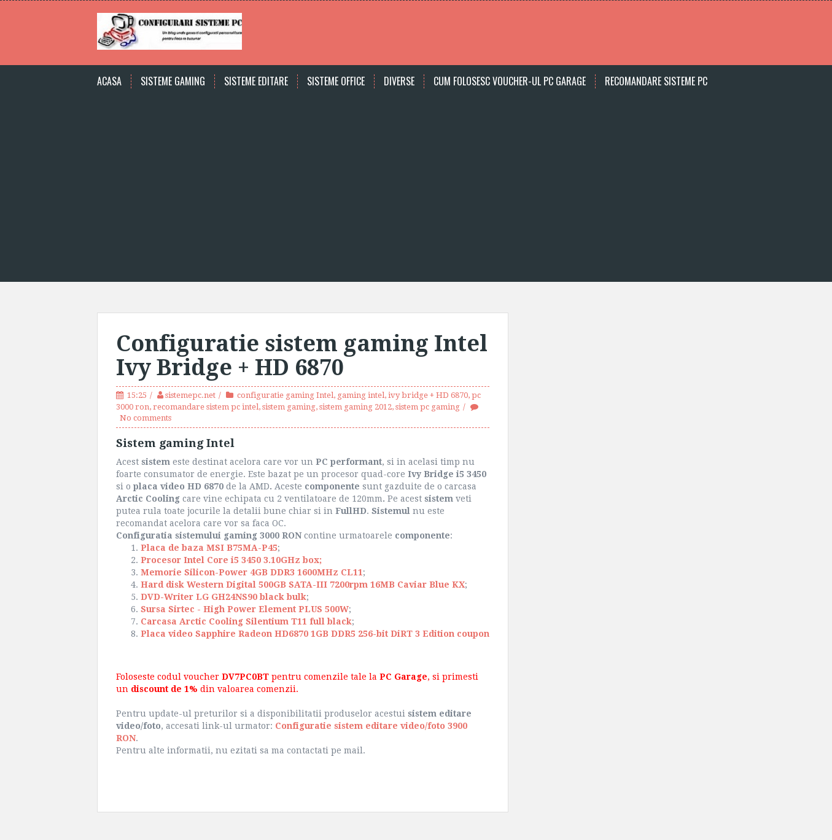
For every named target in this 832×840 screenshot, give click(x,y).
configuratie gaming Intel (285, 395)
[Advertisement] (416, 180)
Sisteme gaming (173, 81)
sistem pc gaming (427, 406)
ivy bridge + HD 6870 (428, 395)
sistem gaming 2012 (355, 406)
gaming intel (360, 395)
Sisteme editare (256, 81)
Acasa (109, 81)
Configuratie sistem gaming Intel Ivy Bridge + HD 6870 (302, 355)
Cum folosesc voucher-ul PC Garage (509, 81)
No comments (145, 417)
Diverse (399, 81)
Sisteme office (336, 81)
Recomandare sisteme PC (656, 81)
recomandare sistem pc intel (206, 406)
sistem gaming (289, 406)
